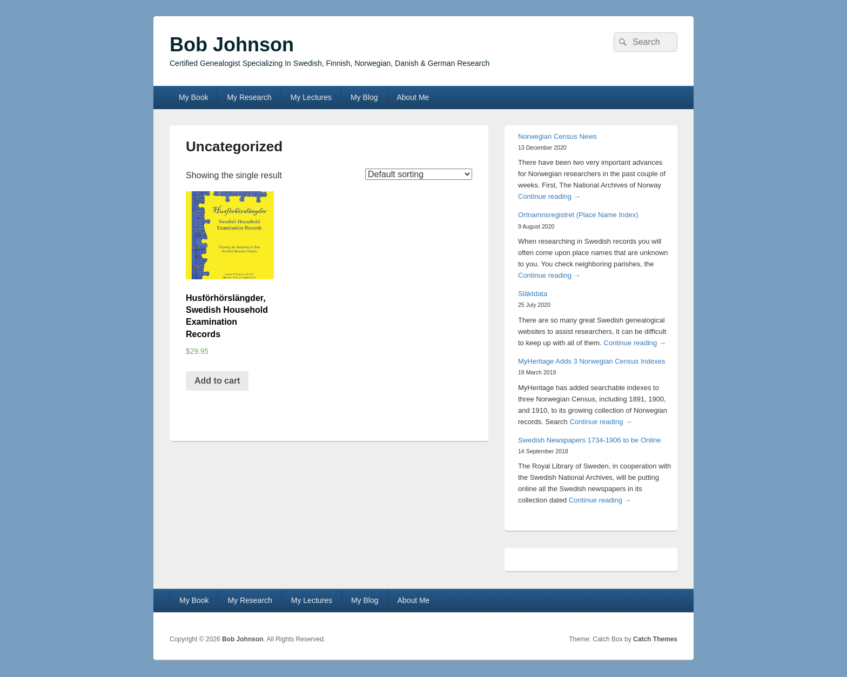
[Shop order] (418, 174)
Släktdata (532, 294)
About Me (412, 97)
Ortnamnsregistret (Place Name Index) (578, 215)
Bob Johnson (232, 44)
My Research (249, 97)
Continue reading (549, 196)
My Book (193, 97)
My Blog (364, 97)
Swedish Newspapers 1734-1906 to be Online (589, 440)
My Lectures (311, 97)
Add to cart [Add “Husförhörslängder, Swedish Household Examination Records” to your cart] (217, 380)
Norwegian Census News (557, 136)
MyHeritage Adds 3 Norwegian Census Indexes (591, 361)
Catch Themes (655, 639)
